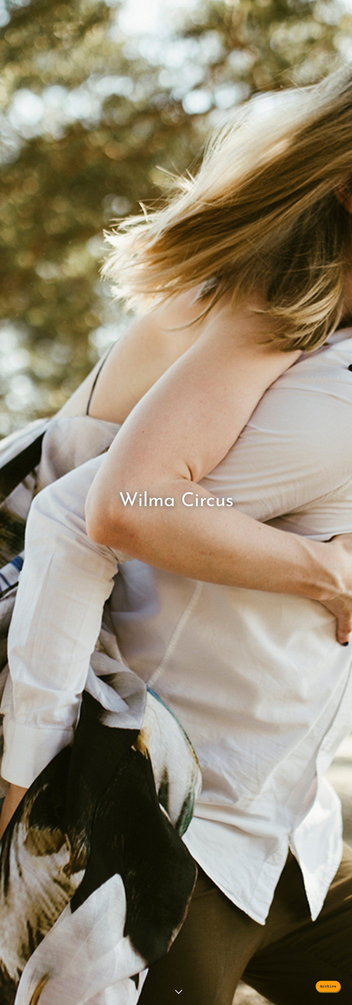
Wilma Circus (176, 501)
